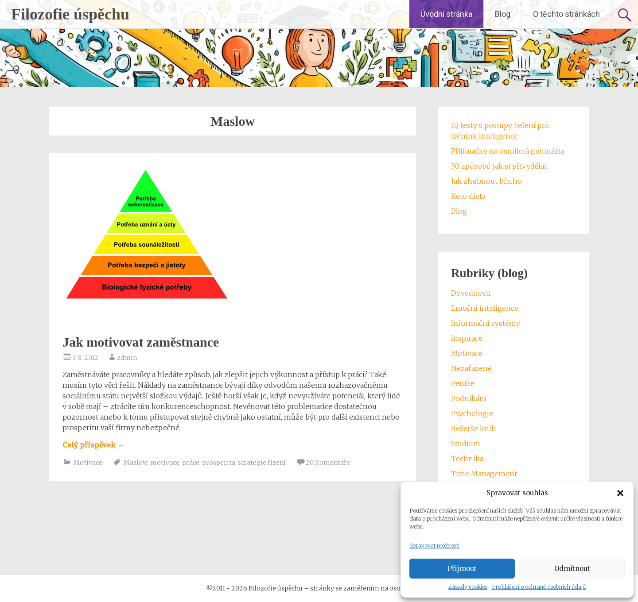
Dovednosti (471, 293)
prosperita (218, 463)
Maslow (136, 463)
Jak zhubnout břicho (486, 181)
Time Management (484, 473)
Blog (502, 14)
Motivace (88, 463)
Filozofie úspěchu (70, 14)
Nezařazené (471, 368)
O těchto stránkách (566, 14)
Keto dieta (468, 196)
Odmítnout (572, 568)
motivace (164, 463)
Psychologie (472, 413)
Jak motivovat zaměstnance (140, 342)
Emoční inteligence (484, 308)
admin (127, 358)
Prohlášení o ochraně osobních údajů (539, 586)
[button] (620, 493)
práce (190, 463)
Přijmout (462, 568)
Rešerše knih (473, 428)
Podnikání (468, 398)
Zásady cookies (467, 586)
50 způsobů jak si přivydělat (499, 166)
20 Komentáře (328, 463)
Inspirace (466, 338)
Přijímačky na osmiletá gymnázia (507, 151)
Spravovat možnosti (434, 545)
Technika (467, 458)
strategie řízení (262, 463)
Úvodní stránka (446, 14)
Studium (465, 443)
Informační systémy (485, 323)
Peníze (463, 383)
